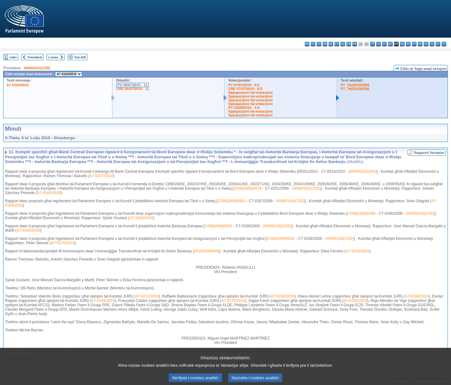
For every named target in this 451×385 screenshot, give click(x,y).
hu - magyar (390, 44)
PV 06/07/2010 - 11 (132, 85)
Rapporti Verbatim (429, 153)
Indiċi (13, 57)
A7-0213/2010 (358, 251)
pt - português (414, 44)
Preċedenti (35, 57)
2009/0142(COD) (277, 226)
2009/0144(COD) (290, 201)
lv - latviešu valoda (378, 44)
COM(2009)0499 (361, 213)
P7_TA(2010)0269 (355, 85)
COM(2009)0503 (231, 201)
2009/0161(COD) (36, 68)
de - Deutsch (331, 44)
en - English (348, 44)
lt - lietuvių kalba (384, 44)
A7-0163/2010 (18, 85)
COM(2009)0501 (218, 226)
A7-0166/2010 (28, 230)
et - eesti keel (336, 44)
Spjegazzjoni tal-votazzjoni (250, 92)
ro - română (420, 44)
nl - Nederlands (402, 44)
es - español (313, 44)
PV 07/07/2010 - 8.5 (244, 85)
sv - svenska (444, 44)
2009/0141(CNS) (362, 171)
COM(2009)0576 (248, 188)
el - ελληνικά (342, 44)
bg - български (307, 44)
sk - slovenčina (426, 44)
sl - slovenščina (432, 44)
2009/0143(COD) (339, 238)
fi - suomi (438, 44)
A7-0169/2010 (283, 296)
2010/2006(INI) (206, 251)
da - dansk (325, 44)
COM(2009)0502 (281, 238)
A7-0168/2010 (141, 218)
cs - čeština (319, 44)
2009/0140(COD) (420, 213)
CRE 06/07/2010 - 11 (132, 89)
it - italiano (372, 44)
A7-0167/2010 (101, 176)
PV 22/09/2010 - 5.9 (244, 107)
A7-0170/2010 (63, 243)
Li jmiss (53, 57)
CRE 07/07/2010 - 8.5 (245, 89)
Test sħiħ (80, 57)
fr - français (354, 44)
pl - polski (408, 44)
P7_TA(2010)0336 (355, 89)
